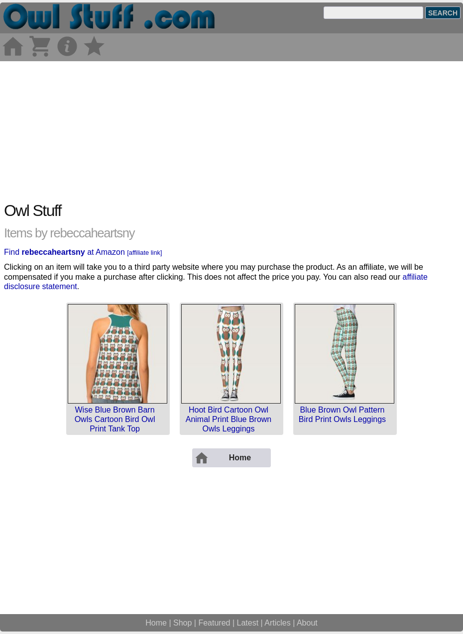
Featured (214, 623)
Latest (248, 623)
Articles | (280, 623)
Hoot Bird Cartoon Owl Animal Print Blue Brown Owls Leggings (229, 419)
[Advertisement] (231, 131)
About (307, 623)
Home (156, 623)
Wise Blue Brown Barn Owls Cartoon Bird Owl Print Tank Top (115, 419)
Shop (182, 623)
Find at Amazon (83, 252)
